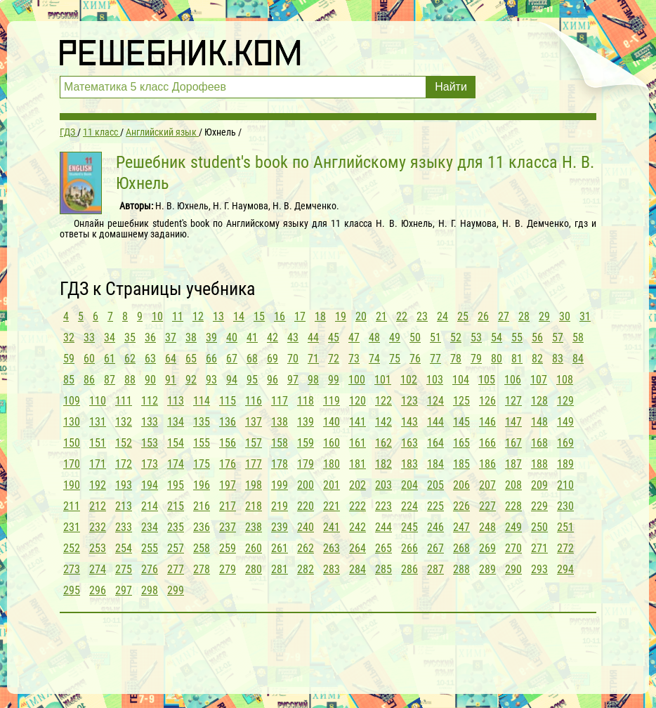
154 (175, 443)
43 (293, 337)
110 (97, 400)
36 (150, 337)
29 (544, 316)
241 (331, 527)
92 (191, 379)
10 (157, 316)
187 (513, 464)
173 (149, 464)
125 (461, 400)
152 (123, 443)
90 (150, 379)
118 (305, 400)
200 (305, 485)
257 (175, 548)
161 (357, 443)
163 (409, 443)
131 (97, 421)
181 (357, 464)
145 (461, 421)
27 (503, 316)
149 (565, 421)
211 (71, 506)
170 (71, 464)
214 (149, 506)
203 (383, 485)
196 (201, 485)
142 (383, 421)
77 (435, 358)
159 (305, 443)
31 (585, 316)
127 (513, 400)
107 (538, 379)
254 (123, 548)
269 (487, 548)
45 (333, 337)
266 (409, 548)
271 (539, 548)
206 (461, 485)
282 (305, 569)
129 (565, 400)
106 (512, 379)
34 (109, 337)
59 (68, 358)
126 (487, 400)
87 (109, 379)
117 (279, 400)
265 (383, 548)
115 (227, 400)
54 (496, 337)
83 (557, 358)
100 (356, 379)
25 (462, 316)
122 (383, 400)
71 (313, 358)
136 (227, 421)
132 (123, 421)
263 (331, 548)
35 (130, 337)
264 (357, 548)
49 (394, 337)
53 (476, 337)
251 (565, 527)
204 (409, 485)
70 (293, 358)
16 (279, 316)
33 (89, 337)
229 (539, 506)
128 (539, 400)
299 (175, 590)
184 (435, 464)
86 (89, 379)
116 (253, 400)
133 (149, 421)
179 (305, 464)
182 (383, 464)
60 (89, 358)
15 (259, 316)
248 (487, 527)
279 (227, 569)
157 (253, 443)
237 (227, 527)
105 (486, 379)
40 (231, 337)
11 (177, 316)
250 (539, 527)
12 (198, 316)
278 (201, 569)
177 (253, 464)
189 (565, 464)
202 (357, 485)
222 (357, 506)
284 (357, 569)
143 (409, 421)
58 (578, 337)
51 (435, 337)
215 (175, 506)
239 (279, 527)
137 (253, 421)
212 (97, 506)
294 (565, 569)
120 (357, 400)
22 (401, 316)
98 (313, 379)
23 (422, 316)
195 (175, 485)
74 (374, 358)
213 (123, 506)
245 (409, 527)
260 (253, 548)
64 (170, 358)
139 (305, 421)
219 (279, 506)
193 (123, 485)
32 (68, 337)
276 (149, 569)
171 (97, 464)
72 (333, 358)
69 (272, 358)
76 (415, 358)
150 (71, 443)
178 (279, 464)
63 (150, 358)
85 (68, 379)
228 (513, 506)
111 (123, 400)
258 (201, 548)
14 (238, 316)
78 (455, 358)
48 (374, 337)
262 (305, 548)
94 (231, 379)
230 (565, 506)
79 (476, 358)
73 (354, 358)
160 (331, 443)
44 (313, 337)
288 (461, 569)
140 (331, 421)
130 (71, 421)
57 (557, 337)
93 (211, 379)
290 (513, 569)
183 (409, 464)
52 (455, 337)
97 (293, 379)
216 (201, 506)
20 (361, 316)
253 (97, 548)
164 (435, 443)
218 (253, 506)
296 (97, 590)
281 (279, 569)
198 (253, 485)
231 (71, 527)
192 (97, 485)
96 (272, 379)
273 (71, 569)
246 (435, 527)
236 (201, 527)
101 (382, 379)
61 (109, 358)
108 (564, 379)
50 (415, 337)
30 (564, 316)
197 (227, 485)
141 (357, 421)
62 (130, 358)
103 (434, 379)
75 (394, 358)
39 (211, 337)
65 (191, 358)
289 (487, 569)
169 (565, 443)
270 (513, 548)
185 (461, 464)
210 (565, 485)
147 (513, 421)
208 (513, 485)
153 (149, 443)
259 (227, 548)
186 (487, 464)
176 (227, 464)
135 (201, 421)
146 (487, 421)
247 (461, 527)
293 (539, 569)
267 (435, 548)
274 (97, 569)
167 (513, 443)
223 (383, 506)
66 (211, 358)
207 (487, 485)
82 (537, 358)
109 (71, 400)
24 (442, 316)
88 (130, 379)
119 (331, 400)
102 (408, 379)
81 (517, 358)
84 (578, 358)
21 (381, 316)
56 (537, 337)
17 (300, 316)
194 (149, 485)
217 (227, 506)
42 (272, 337)
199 (279, 485)
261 (279, 548)
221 (331, 506)
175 (201, 464)
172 (123, 464)
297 (123, 590)
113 (175, 400)
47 (354, 337)
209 (539, 485)
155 (201, 443)
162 (383, 443)
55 (517, 337)
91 (170, 379)
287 (435, 569)
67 (231, 358)
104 (460, 379)
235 (175, 527)
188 (539, 464)
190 (71, 485)
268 (461, 548)
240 (305, 527)
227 (487, 506)
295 (71, 590)
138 (279, 421)
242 (357, 527)
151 (97, 443)
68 (252, 358)
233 (123, 527)
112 (149, 400)
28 (524, 316)
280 (253, 569)
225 (435, 506)
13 (218, 316)
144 (435, 421)
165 (461, 443)
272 (565, 548)
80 (496, 358)
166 (487, 443)
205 (435, 485)
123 (409, 400)
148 (539, 421)
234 (149, 527)
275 (123, 569)
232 (97, 527)
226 (461, 506)
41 (252, 337)
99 (333, 379)
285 (383, 569)
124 (435, 400)
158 (279, 443)
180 (331, 464)
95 (252, 379)
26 (483, 316)
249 (513, 527)
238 (253, 527)
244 (383, 527)
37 (170, 337)
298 (149, 590)
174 (175, 464)
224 (409, 506)
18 (320, 316)
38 (191, 337)
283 (331, 569)
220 (305, 506)
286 (409, 569)
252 (71, 548)
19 (340, 316)
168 (539, 443)
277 (175, 569)
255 (149, 548)
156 (227, 443)
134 (175, 421)
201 (331, 485)
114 (201, 400)
